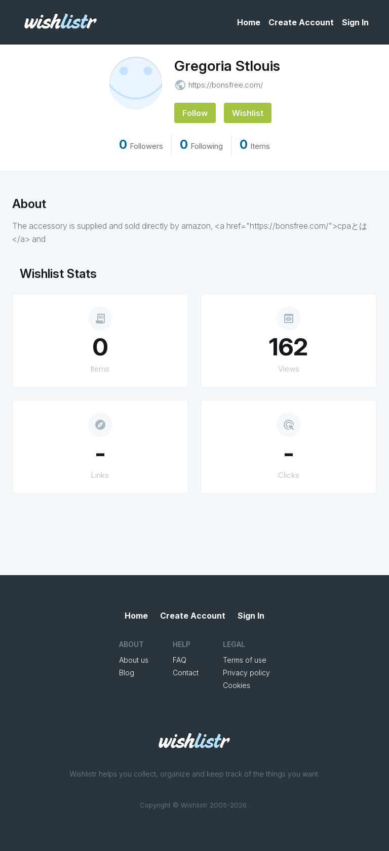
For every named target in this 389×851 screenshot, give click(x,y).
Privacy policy (246, 672)
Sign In (355, 22)
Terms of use (244, 660)
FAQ (179, 660)
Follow (195, 113)
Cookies (236, 685)
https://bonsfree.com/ (225, 85)
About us (133, 660)
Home (248, 22)
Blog (126, 672)
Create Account (301, 22)
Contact (186, 672)
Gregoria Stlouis (227, 65)
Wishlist (247, 113)
